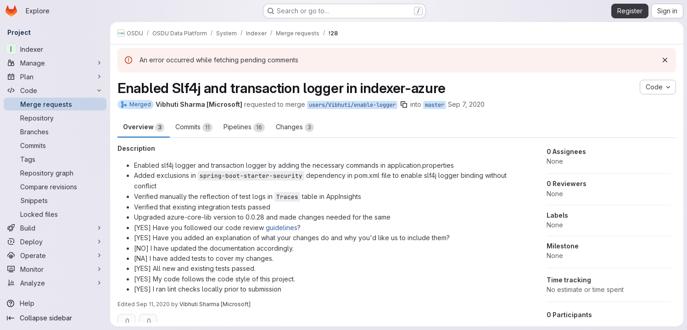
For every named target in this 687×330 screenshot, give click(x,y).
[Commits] (55, 145)
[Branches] (55, 131)
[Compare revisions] (55, 186)
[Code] (55, 90)
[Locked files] (55, 214)
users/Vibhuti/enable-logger (352, 105)
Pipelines (244, 127)
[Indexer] (55, 49)
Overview (143, 127)
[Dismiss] (664, 60)
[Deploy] (55, 241)
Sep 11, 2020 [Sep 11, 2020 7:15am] (153, 304)
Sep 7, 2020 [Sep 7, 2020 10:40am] (466, 104)
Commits (193, 127)
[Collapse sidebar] (55, 318)
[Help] (55, 303)
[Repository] (55, 117)
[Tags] (55, 159)
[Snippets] (55, 200)
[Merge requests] (55, 104)
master (434, 105)
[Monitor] (55, 269)
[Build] (55, 227)
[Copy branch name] (403, 104)
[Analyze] (55, 282)
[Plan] (55, 76)
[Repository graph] (55, 172)
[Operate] (55, 255)
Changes (295, 127)
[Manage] (55, 62)
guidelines (281, 227)
